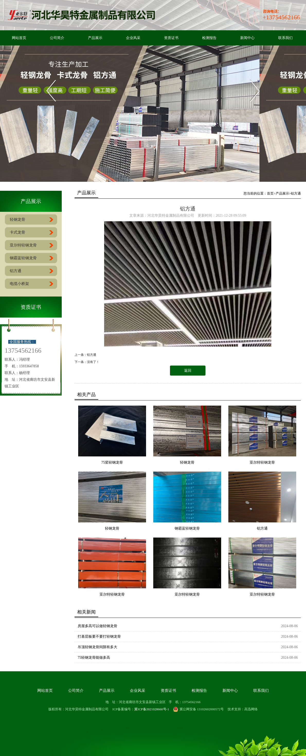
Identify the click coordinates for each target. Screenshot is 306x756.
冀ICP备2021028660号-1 (151, 709)
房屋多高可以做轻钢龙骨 (97, 626)
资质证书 (171, 38)
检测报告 (209, 38)
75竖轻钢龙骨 (112, 462)
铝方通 (296, 193)
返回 (187, 370)
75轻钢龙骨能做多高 (94, 657)
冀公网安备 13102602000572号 (198, 709)
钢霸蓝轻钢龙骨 (187, 528)
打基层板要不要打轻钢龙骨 (99, 636)
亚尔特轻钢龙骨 (262, 462)
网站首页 (19, 38)
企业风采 (133, 38)
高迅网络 (251, 709)
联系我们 (285, 38)
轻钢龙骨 (187, 462)
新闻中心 (247, 38)
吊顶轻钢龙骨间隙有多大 (97, 647)
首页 (270, 193)
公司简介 (57, 38)
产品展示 (95, 38)
